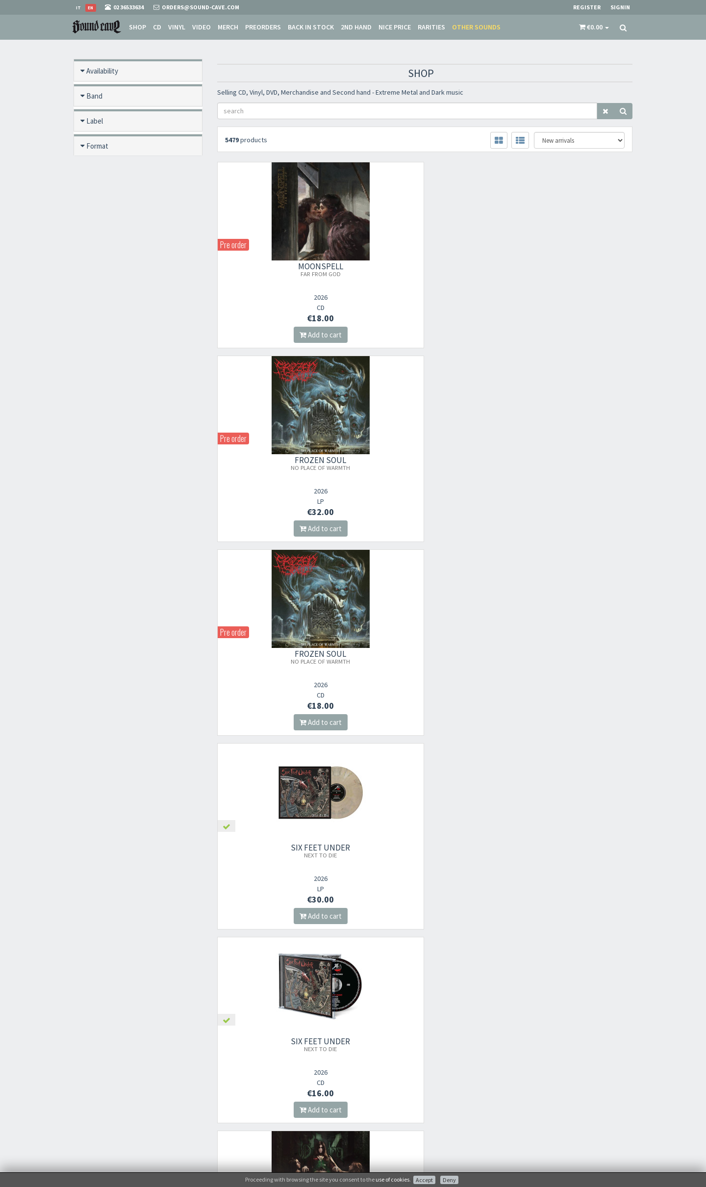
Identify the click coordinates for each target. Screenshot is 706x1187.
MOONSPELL (281, 269)
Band (94, 96)
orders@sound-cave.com (130, 1068)
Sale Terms (374, 1078)
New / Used (104, 221)
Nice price (394, 27)
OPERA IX (568, 463)
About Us (372, 1052)
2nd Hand (355, 27)
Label (94, 121)
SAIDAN (568, 854)
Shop (137, 27)
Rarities (431, 27)
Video (201, 27)
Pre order (100, 171)
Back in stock (310, 27)
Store (367, 1065)
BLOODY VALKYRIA (424, 660)
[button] (594, 27)
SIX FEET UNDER (281, 463)
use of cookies (392, 1179)
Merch (227, 27)
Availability (102, 71)
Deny (449, 1180)
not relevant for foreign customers (405, 1129)
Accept (424, 1180)
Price (94, 346)
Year (92, 321)
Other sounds (476, 27)
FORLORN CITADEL (281, 656)
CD (156, 27)
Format (97, 146)
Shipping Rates (380, 1090)
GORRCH (281, 850)
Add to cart (281, 334)
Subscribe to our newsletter (266, 1101)
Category (100, 296)
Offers (95, 246)
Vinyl (176, 27)
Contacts (372, 1116)
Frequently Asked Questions (396, 1103)
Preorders (262, 27)
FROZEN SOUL (424, 269)
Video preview (107, 371)
